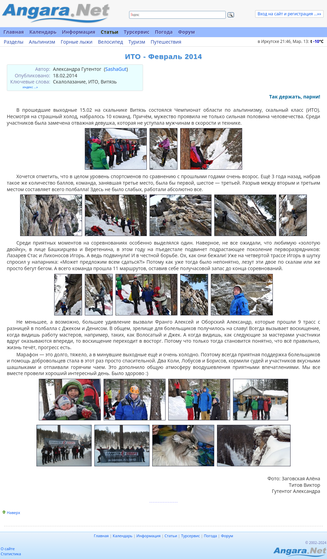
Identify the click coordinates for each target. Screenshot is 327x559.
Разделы (14, 42)
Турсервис (136, 32)
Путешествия (166, 42)
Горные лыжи (76, 42)
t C (317, 41)
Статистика (11, 553)
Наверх (13, 512)
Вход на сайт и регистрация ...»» (289, 14)
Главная (13, 32)
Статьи (110, 32)
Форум (186, 32)
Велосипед (110, 42)
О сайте (8, 548)
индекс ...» (30, 87)
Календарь (43, 32)
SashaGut (115, 69)
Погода (164, 32)
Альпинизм (42, 42)
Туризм (136, 42)
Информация (78, 32)
